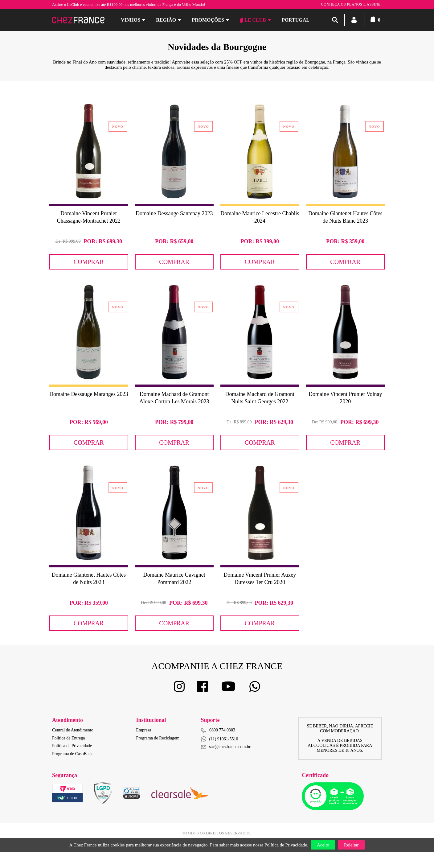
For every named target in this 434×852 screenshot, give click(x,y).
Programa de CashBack (72, 753)
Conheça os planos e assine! (351, 4)
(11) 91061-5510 (219, 739)
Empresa (143, 730)
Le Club (253, 20)
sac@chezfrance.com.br (226, 746)
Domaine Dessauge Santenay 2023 (174, 213)
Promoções (208, 20)
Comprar (89, 261)
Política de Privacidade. (286, 844)
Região (166, 20)
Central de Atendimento (72, 730)
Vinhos (130, 20)
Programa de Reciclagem (158, 738)
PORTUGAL (295, 20)
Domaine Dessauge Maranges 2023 (88, 394)
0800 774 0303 (222, 730)
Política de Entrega (68, 738)
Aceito (323, 844)
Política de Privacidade (72, 745)
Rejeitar (351, 844)
